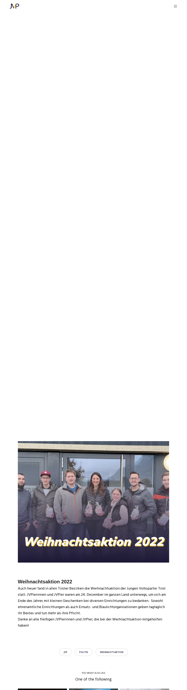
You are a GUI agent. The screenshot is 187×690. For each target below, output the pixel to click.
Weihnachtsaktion (111, 652)
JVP (65, 652)
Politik (83, 652)
